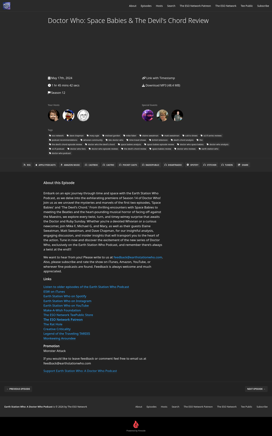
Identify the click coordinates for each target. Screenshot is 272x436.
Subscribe (263, 6)
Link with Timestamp (158, 78)
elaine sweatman (149, 135)
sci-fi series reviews (211, 135)
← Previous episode (18, 388)
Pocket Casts (128, 165)
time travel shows (136, 140)
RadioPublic (150, 165)
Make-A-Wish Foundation (62, 310)
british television (158, 140)
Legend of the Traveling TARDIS (67, 333)
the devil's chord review (133, 148)
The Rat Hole (53, 324)
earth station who (208, 148)
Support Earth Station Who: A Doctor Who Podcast (80, 371)
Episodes (146, 6)
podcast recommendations (63, 140)
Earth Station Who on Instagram (67, 301)
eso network (56, 135)
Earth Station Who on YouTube (66, 305)
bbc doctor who (114, 140)
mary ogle (93, 135)
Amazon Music (70, 165)
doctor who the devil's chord (100, 144)
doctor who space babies (190, 144)
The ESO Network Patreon (195, 6)
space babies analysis (129, 144)
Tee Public (247, 6)
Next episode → (256, 388)
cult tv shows (190, 135)
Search (171, 6)
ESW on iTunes (54, 291)
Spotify (192, 165)
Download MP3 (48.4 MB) (161, 85)
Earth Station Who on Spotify (65, 296)
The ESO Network (225, 6)
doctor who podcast (60, 153)
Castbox (91, 165)
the (200, 140)
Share (243, 165)
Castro (108, 165)
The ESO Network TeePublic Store (68, 315)
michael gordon (111, 135)
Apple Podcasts (45, 165)
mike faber (129, 135)
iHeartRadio (173, 165)
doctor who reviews (185, 148)
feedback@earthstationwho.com (138, 257)
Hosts (159, 6)
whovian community (92, 140)
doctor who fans (77, 148)
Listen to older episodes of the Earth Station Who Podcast (86, 287)
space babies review (160, 148)
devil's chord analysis (182, 140)
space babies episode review (159, 144)
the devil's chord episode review (65, 144)
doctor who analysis (217, 144)
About (132, 6)
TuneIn (227, 165)
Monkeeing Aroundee (60, 338)
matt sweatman (170, 135)
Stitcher (209, 165)
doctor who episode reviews (103, 148)
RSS (27, 165)
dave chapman (75, 135)
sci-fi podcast (56, 148)
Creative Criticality (57, 329)
